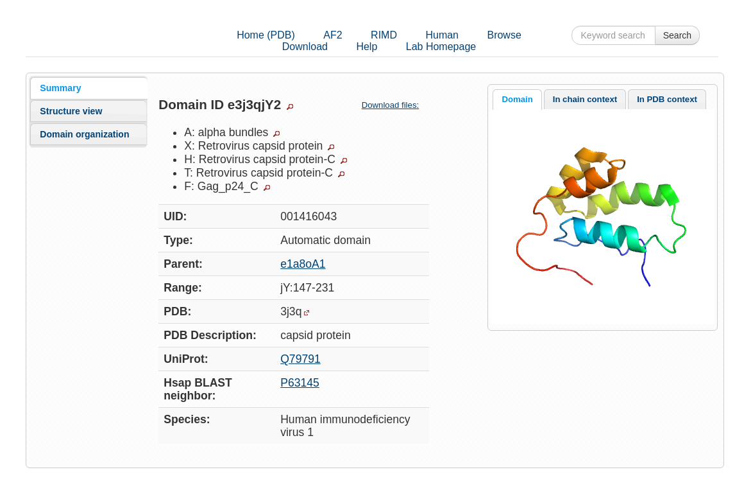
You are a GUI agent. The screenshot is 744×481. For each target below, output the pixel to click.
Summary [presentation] (60, 88)
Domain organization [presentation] (84, 134)
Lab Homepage (441, 46)
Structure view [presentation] (71, 111)
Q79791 (300, 359)
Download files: (395, 105)
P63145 (299, 382)
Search (677, 35)
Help (366, 46)
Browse (504, 35)
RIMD (384, 35)
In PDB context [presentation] (667, 99)
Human (442, 35)
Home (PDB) (266, 35)
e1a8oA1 (302, 264)
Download (305, 46)
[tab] (88, 88)
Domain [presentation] (517, 99)
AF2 (332, 35)
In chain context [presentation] (585, 99)
